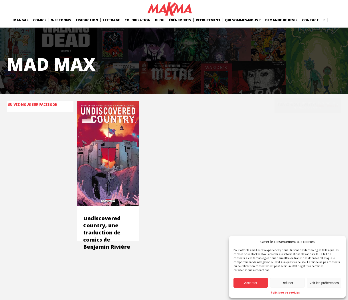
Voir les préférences (324, 283)
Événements (180, 20)
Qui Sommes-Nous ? (243, 20)
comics (39, 20)
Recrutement (208, 20)
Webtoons (61, 20)
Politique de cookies (285, 292)
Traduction (86, 20)
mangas (20, 20)
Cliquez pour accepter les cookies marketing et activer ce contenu (307, 105)
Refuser (287, 283)
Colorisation (137, 20)
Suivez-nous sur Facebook (32, 104)
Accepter (250, 283)
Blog (159, 20)
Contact (310, 20)
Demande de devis (281, 20)
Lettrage (111, 20)
